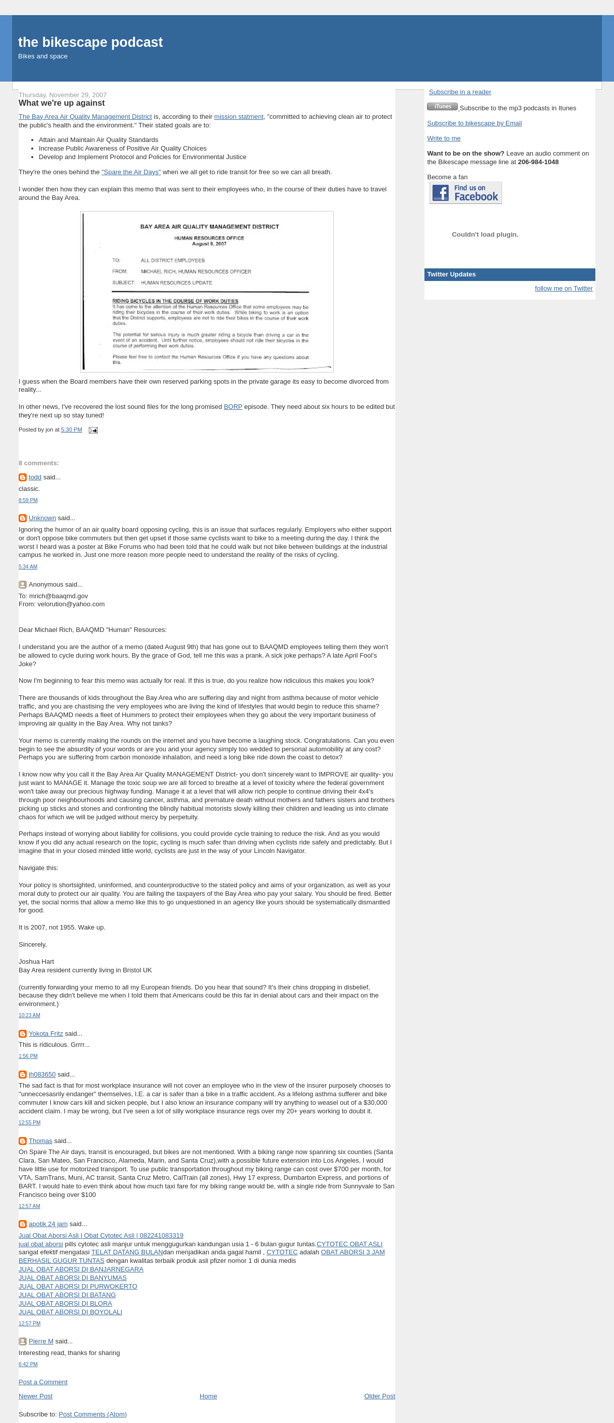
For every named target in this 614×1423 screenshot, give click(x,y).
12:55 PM (29, 1122)
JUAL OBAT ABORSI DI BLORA (65, 1303)
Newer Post (35, 1396)
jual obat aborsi (41, 1244)
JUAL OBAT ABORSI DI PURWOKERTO (78, 1286)
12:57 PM (29, 1323)
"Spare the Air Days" (131, 172)
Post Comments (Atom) (93, 1414)
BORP (233, 406)
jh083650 (42, 1074)
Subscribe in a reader (460, 92)
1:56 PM (28, 1056)
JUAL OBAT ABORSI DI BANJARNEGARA (81, 1269)
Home (208, 1396)
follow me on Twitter (564, 288)
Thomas (40, 1141)
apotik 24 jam (48, 1224)
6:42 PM (28, 1364)
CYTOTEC (282, 1252)
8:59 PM (28, 500)
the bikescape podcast (90, 42)
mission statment (239, 116)
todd (35, 477)
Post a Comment (43, 1382)
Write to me (443, 138)
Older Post (379, 1396)
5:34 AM (28, 567)
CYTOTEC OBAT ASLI (350, 1244)
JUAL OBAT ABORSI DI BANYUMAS (73, 1278)
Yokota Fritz (46, 1033)
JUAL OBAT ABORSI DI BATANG (67, 1295)
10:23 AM (29, 1015)
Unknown (42, 518)
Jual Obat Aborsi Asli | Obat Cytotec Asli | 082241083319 (101, 1235)
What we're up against (62, 102)
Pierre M (41, 1341)
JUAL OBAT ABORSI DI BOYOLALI (70, 1312)
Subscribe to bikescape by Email (474, 123)
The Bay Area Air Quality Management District (85, 116)
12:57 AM (29, 1206)
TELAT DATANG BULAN (127, 1252)
